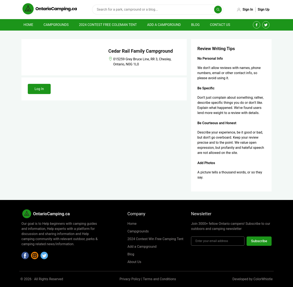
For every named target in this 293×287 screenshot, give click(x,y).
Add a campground (164, 25)
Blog (195, 25)
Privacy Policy (130, 279)
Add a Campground (141, 247)
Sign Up (263, 9)
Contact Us (220, 25)
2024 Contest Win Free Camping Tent (155, 239)
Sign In (248, 9)
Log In (39, 89)
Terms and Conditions (159, 279)
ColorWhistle (263, 279)
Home (28, 25)
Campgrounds (55, 25)
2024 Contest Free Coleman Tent (108, 25)
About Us (134, 262)
